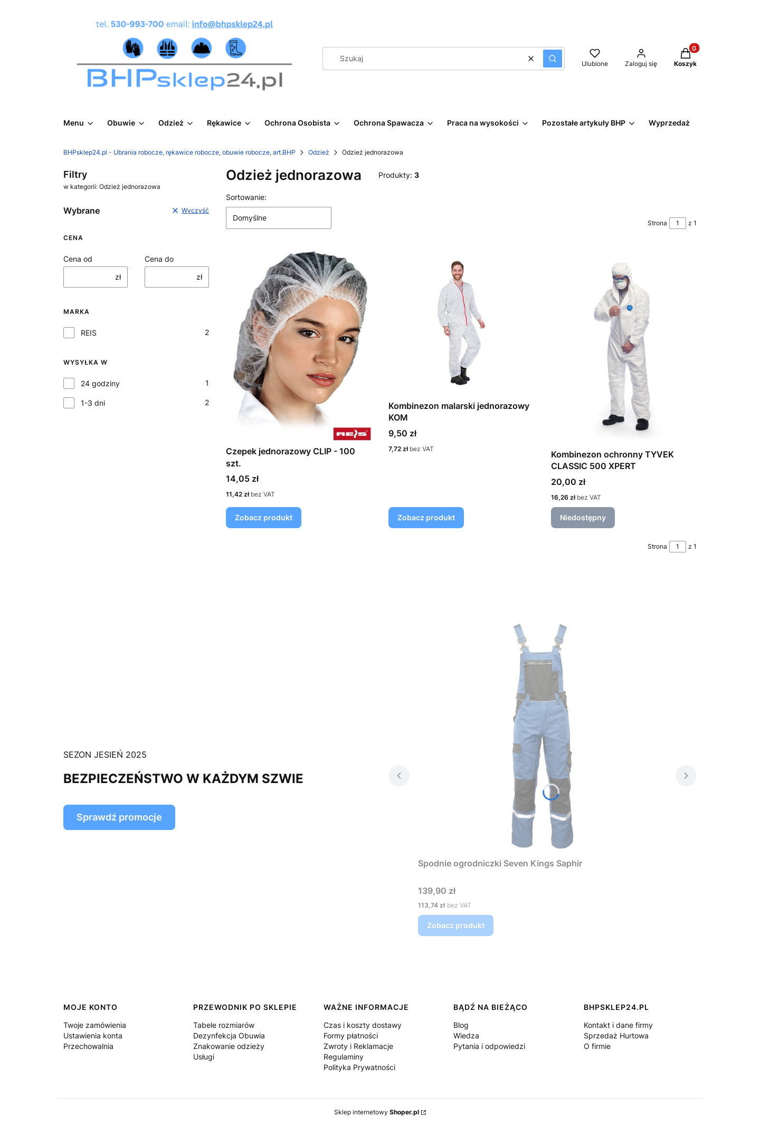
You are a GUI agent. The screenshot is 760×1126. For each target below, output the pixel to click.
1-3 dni (93, 402)
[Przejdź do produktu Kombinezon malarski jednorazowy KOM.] (461, 323)
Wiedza (466, 1035)
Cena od (77, 258)
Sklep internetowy (376, 1112)
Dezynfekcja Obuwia (229, 1035)
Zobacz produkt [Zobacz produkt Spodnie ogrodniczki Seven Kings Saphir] (455, 925)
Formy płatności (351, 1035)
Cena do (159, 258)
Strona (657, 223)
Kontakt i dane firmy (618, 1024)
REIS (89, 332)
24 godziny (100, 383)
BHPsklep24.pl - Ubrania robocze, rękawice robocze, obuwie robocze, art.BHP (179, 152)
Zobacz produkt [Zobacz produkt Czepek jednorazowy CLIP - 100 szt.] (263, 517)
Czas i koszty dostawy (363, 1024)
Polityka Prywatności (359, 1067)
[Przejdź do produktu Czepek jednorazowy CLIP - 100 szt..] (299, 345)
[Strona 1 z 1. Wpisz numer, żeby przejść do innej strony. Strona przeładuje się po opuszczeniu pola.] (677, 223)
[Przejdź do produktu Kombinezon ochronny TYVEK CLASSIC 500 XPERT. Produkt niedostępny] (624, 347)
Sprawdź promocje (119, 817)
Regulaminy (344, 1056)
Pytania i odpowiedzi (489, 1046)
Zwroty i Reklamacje (358, 1046)
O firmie (597, 1046)
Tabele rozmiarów (223, 1024)
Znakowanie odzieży (228, 1046)
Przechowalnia (88, 1046)
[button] (552, 59)
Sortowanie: (246, 197)
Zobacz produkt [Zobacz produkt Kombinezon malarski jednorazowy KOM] (426, 517)
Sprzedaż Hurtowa (616, 1035)
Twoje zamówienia (94, 1024)
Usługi (203, 1056)
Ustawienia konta (92, 1035)
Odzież (318, 152)
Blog (461, 1024)
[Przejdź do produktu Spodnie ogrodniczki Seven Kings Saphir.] (542, 734)
